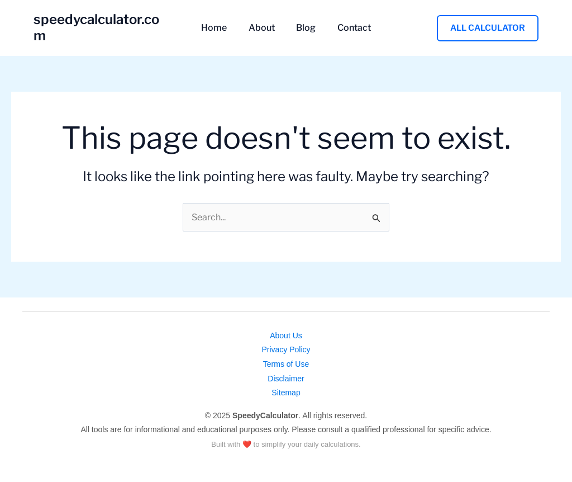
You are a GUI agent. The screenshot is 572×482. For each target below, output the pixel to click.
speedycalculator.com (102, 28)
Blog (304, 27)
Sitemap (285, 392)
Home (219, 27)
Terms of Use (286, 364)
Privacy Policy (285, 349)
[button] (487, 28)
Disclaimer (286, 378)
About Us (286, 335)
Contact (348, 27)
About (263, 27)
